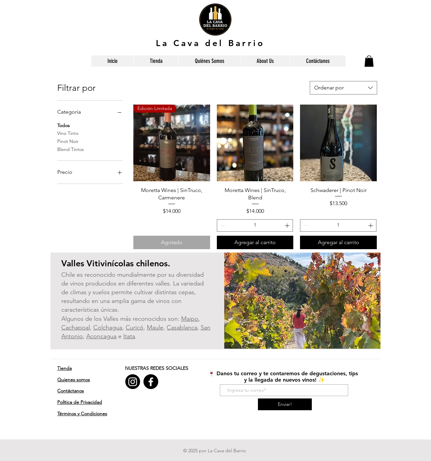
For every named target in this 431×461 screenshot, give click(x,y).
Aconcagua (101, 336)
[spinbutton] (255, 225)
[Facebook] (150, 381)
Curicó (134, 327)
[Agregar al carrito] (255, 242)
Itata (129, 336)
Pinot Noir (67, 141)
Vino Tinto (67, 132)
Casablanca (182, 327)
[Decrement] (222, 225)
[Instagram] (132, 381)
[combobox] (343, 87)
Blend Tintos (70, 149)
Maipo (189, 318)
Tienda (64, 368)
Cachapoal (75, 327)
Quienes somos (73, 380)
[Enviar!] (285, 404)
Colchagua (107, 327)
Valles (74, 263)
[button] (369, 61)
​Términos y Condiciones (82, 414)
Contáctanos (70, 391)
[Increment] (288, 225)
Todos (63, 125)
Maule (155, 327)
